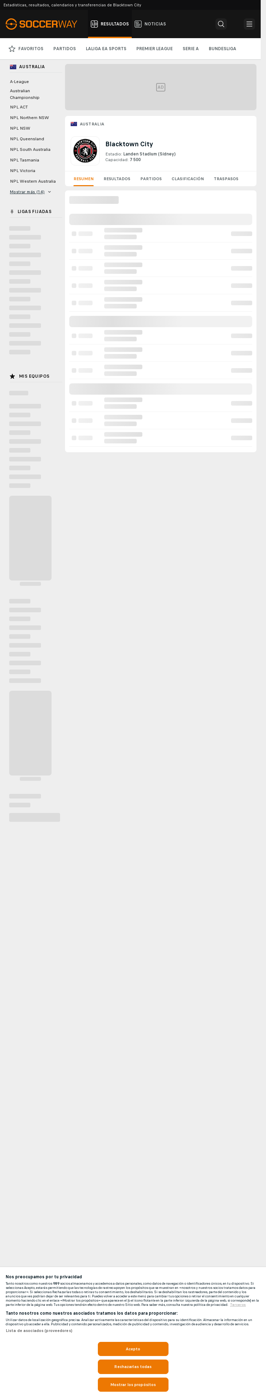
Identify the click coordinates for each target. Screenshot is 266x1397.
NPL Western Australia (33, 181)
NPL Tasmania (24, 160)
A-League (19, 81)
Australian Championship (25, 94)
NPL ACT (19, 107)
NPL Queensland (27, 139)
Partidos (151, 178)
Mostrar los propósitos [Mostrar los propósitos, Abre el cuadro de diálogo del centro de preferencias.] (133, 1384)
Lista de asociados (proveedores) (39, 1330)
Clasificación (188, 178)
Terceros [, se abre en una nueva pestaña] (238, 1305)
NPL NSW (20, 128)
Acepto (133, 1348)
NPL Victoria (22, 170)
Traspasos (226, 178)
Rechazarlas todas (133, 1366)
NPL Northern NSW (29, 117)
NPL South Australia (30, 149)
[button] (221, 24)
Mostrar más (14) (30, 191)
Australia (92, 124)
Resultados (117, 178)
